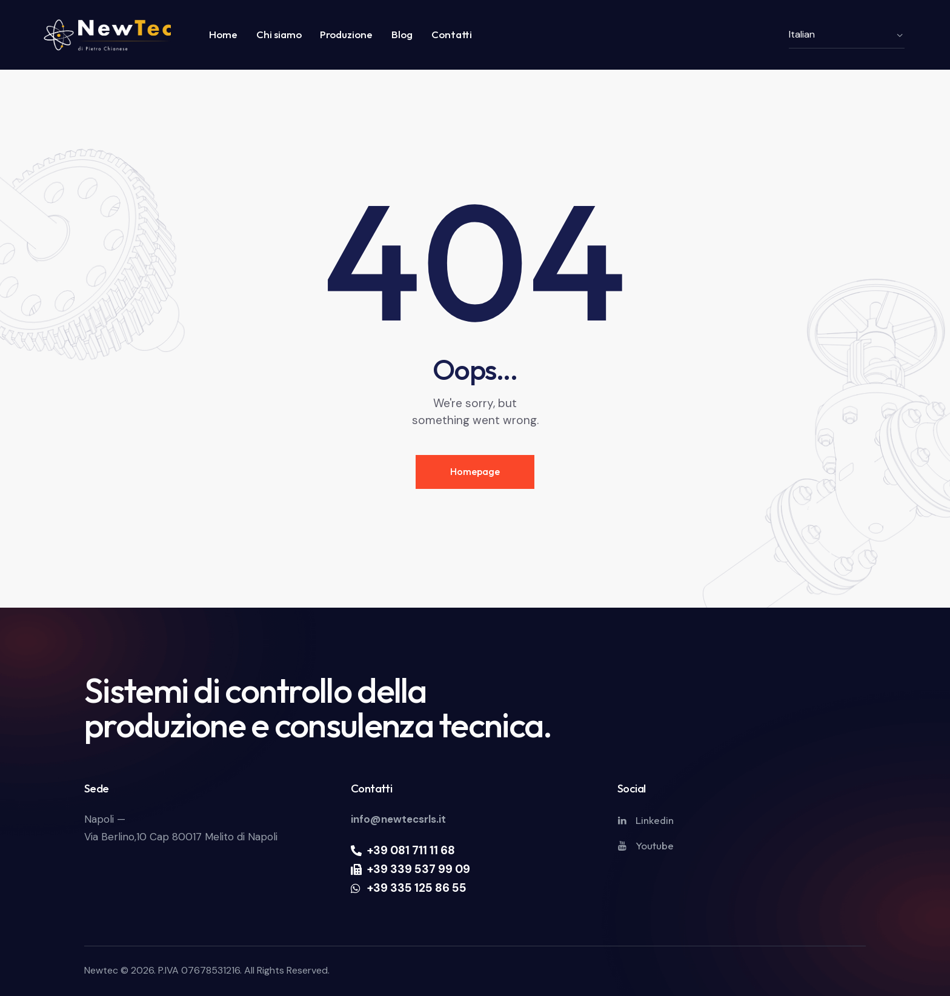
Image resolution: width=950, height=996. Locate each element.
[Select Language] (847, 34)
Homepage (475, 471)
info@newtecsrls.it (398, 819)
